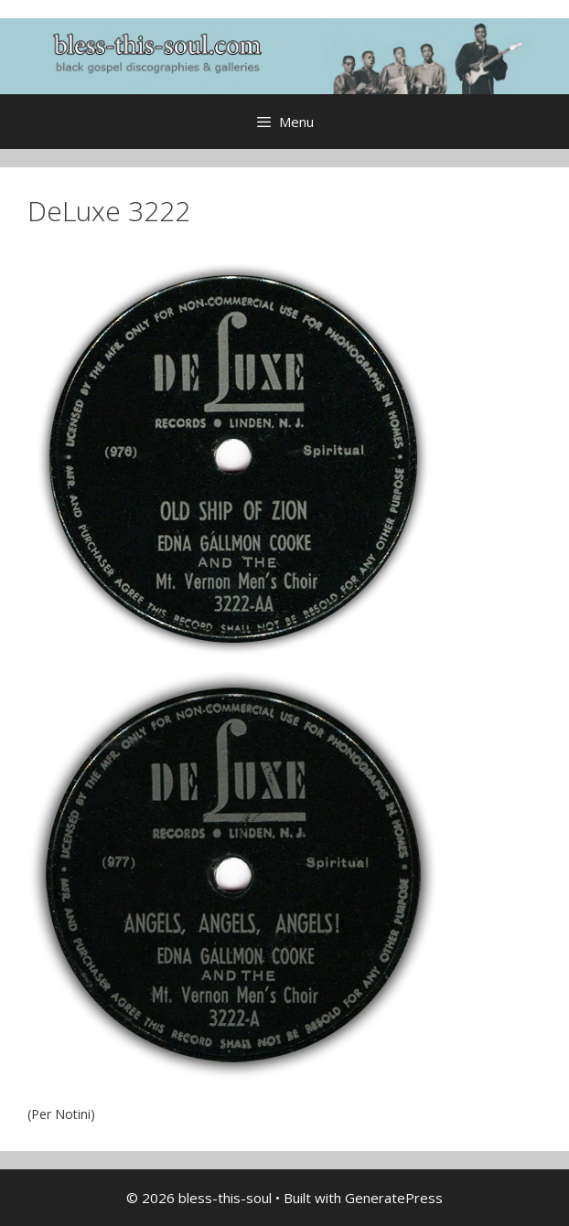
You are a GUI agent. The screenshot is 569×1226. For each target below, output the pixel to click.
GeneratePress (394, 1198)
